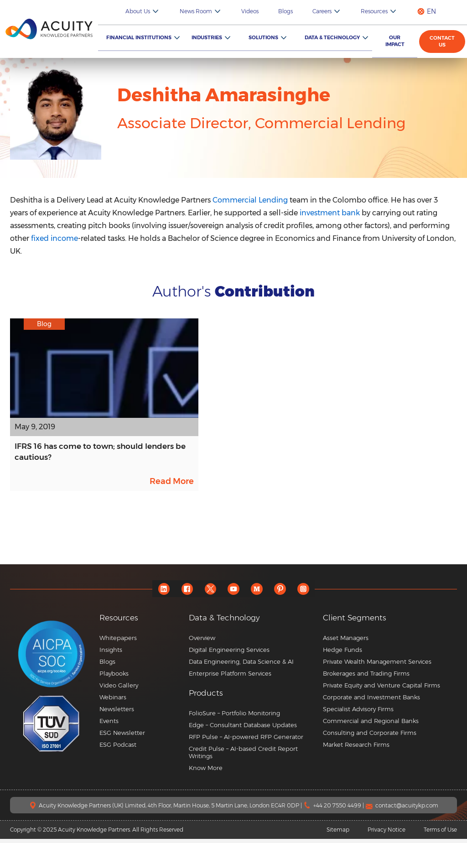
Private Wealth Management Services (377, 665)
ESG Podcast (117, 748)
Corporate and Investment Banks (371, 701)
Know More (206, 771)
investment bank (330, 212)
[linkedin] (158, 592)
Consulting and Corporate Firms (369, 736)
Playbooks (114, 677)
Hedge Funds (342, 653)
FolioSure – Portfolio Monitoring (234, 717)
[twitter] (208, 592)
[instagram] (309, 592)
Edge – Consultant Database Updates (243, 729)
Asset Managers (345, 641)
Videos (276, 11)
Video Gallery (118, 689)
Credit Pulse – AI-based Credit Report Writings (243, 756)
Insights (110, 653)
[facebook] (183, 592)
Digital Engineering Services (229, 653)
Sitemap (338, 833)
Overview (202, 641)
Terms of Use (440, 833)
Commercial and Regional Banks (371, 725)
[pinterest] (283, 592)
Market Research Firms (356, 748)
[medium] (258, 592)
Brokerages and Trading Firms (366, 677)
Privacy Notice (386, 833)
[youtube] (233, 592)
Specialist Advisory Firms (358, 713)
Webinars (112, 701)
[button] (252, 697)
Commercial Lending (250, 200)
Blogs (305, 11)
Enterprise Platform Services (230, 677)
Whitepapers (118, 641)
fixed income (54, 238)
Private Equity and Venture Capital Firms (381, 689)
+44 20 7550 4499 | (339, 809)
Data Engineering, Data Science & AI (241, 665)
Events (109, 725)
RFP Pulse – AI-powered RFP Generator (246, 740)
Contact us (443, 41)
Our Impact (397, 40)
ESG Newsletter (122, 736)
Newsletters (116, 713)
